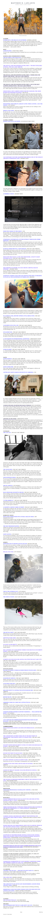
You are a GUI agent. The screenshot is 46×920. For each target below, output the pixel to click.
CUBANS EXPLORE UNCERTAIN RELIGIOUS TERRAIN (17, 405)
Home (21, 912)
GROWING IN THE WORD (9, 418)
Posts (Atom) (10, 914)
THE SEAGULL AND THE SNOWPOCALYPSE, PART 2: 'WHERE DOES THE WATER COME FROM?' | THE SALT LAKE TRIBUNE (21, 75)
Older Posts (41, 912)
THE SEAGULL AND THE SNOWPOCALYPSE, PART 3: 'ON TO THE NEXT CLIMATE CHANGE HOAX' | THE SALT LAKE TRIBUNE (21, 85)
